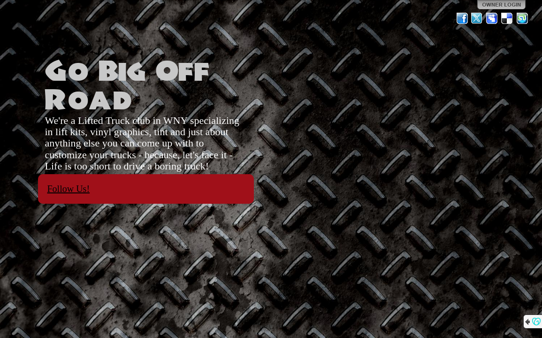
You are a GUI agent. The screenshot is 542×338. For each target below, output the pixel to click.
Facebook (462, 18)
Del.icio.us (507, 18)
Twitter (477, 18)
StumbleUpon (522, 18)
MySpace (492, 18)
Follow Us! (68, 189)
